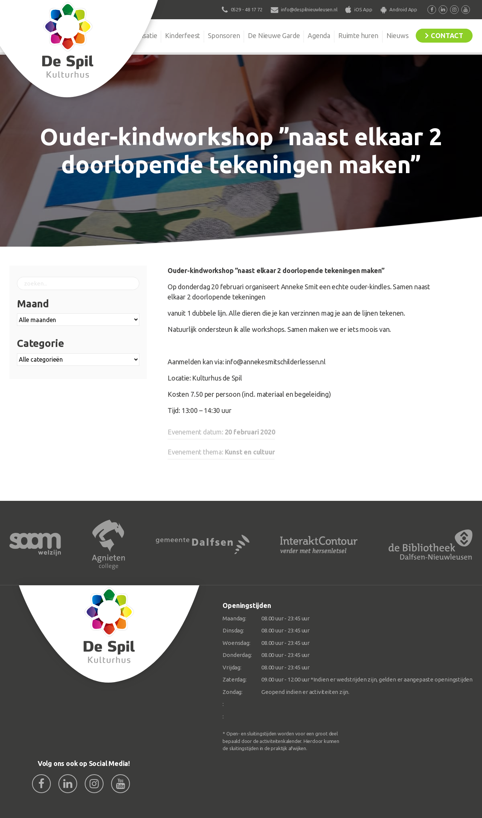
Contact (447, 35)
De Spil (100, 35)
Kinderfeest (182, 35)
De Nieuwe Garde (274, 35)
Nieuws (397, 35)
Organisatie (140, 35)
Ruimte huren (358, 35)
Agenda (319, 35)
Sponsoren (224, 35)
